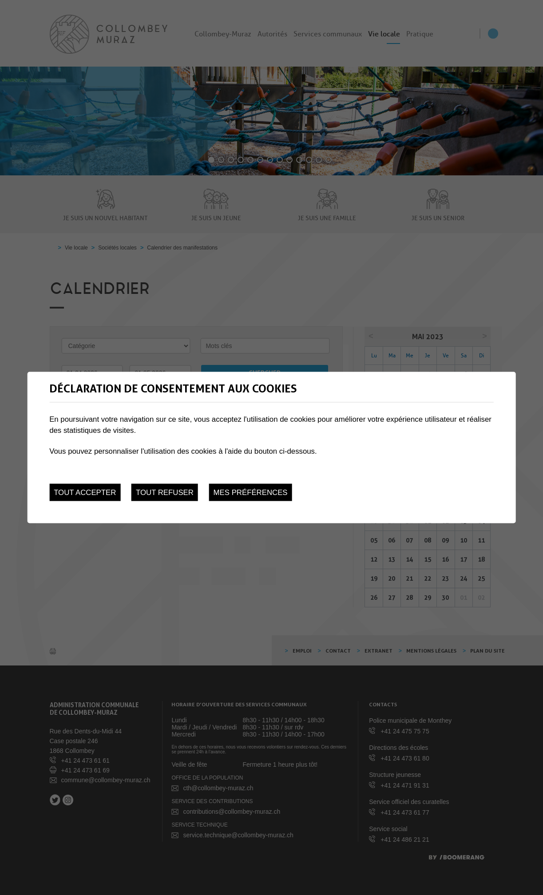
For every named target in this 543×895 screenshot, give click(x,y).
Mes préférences (251, 492)
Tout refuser (165, 492)
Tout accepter (85, 492)
